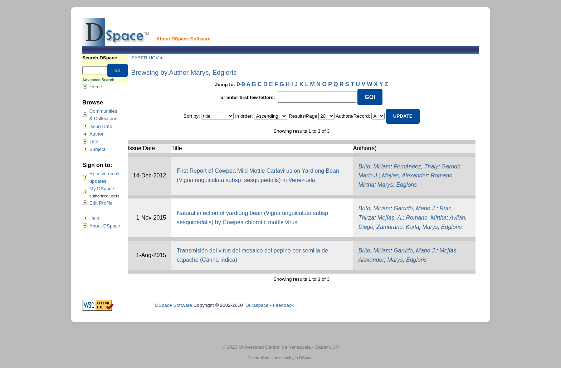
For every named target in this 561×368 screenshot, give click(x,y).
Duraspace (256, 305)
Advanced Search (98, 80)
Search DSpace (99, 57)
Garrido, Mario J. (415, 208)
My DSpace (101, 188)
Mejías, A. (390, 218)
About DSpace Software (183, 38)
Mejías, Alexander (404, 175)
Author (96, 134)
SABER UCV (145, 57)
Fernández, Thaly (416, 166)
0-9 (241, 84)
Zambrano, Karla (397, 227)
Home (95, 86)
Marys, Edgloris (397, 185)
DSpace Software (173, 305)
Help (94, 218)
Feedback (283, 305)
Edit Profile (100, 203)
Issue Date (100, 126)
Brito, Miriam (374, 166)
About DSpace (104, 226)
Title (93, 141)
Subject (97, 149)
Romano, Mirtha (426, 218)
